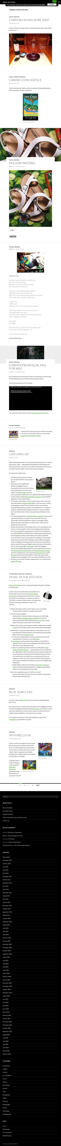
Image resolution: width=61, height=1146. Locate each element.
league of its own (16, 561)
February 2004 (7, 976)
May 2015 (5, 886)
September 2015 (7, 883)
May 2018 (5, 870)
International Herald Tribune (22, 550)
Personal (17, 16)
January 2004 (6, 980)
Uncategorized (7, 1114)
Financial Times (40, 553)
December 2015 (7, 876)
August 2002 (6, 1034)
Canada (5, 1069)
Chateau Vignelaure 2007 (29, 20)
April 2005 (6, 934)
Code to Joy (6, 820)
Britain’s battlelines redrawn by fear (34, 497)
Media (16, 574)
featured (13, 236)
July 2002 (5, 1038)
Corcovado (16, 641)
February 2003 (7, 1015)
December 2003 (7, 983)
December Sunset (8, 811)
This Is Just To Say (9, 2)
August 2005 (6, 925)
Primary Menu (59, 2)
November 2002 (7, 1025)
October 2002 (7, 1028)
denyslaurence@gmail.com (40, 413)
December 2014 (7, 892)
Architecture (6, 1066)
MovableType (13, 719)
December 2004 (7, 944)
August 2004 (6, 957)
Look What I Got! (28, 635)
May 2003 (5, 1005)
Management (6, 1095)
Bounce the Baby (7, 808)
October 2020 (7, 863)
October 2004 (7, 950)
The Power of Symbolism (15, 832)
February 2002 (7, 1054)
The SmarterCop (7, 845)
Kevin (4, 835)
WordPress (35, 709)
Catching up (19, 454)
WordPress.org (7, 1135)
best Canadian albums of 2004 (28, 618)
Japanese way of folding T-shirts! (30, 435)
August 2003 (6, 996)
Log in (4, 1126)
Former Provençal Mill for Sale (28, 366)
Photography (6, 1104)
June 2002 (6, 1041)
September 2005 (7, 921)
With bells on (20, 735)
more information (41, 4)
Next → (38, 785)
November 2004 (7, 947)
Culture (11, 247)
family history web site (36, 516)
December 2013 (7, 905)
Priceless (11, 839)
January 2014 (6, 902)
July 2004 (5, 960)
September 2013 (7, 912)
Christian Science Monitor (42, 550)
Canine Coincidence (25, 80)
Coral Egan (41, 620)
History (5, 1082)
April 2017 (6, 873)
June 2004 (6, 963)
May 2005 (5, 931)
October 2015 (7, 879)
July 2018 (5, 867)
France (11, 16)
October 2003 (7, 989)
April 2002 (6, 1047)
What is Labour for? (24, 492)
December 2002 (7, 1022)
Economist (14, 555)
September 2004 (7, 954)
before (37, 639)
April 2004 (6, 970)
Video (12, 372)
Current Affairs (7, 1075)
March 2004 (6, 973)
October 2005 (7, 918)
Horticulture (6, 1085)
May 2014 (5, 899)
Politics (5, 1108)
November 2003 (7, 986)
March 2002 (6, 1051)
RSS (18, 533)
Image (12, 166)
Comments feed (7, 1132)
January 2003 (6, 1018)
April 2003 (6, 1009)
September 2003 (7, 992)
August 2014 (6, 896)
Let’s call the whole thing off (22, 845)
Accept (52, 4)
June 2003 (6, 1002)
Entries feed (6, 1129)
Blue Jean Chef (21, 692)
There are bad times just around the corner (15, 817)
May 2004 (5, 967)
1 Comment (26, 580)
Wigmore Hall (27, 503)
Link (12, 427)
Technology (28, 574)
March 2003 (6, 1012)
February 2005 (7, 938)
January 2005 (6, 941)
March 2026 (6, 857)
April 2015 (6, 889)
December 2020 (7, 860)
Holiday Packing (22, 163)
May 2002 (5, 1044)
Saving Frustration (8, 814)
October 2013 (7, 908)
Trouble (15, 627)
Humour (16, 77)
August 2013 (6, 915)
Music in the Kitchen (25, 577)
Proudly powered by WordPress (10, 1143)
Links (4, 1091)
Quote (13, 249)
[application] (30, 398)
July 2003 (5, 999)
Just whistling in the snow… (15, 835)
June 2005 (6, 928)
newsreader (30, 546)
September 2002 (7, 1031)
